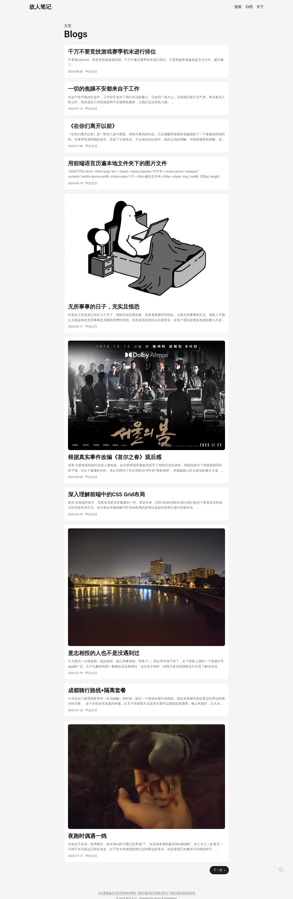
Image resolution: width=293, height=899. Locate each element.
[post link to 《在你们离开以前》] (146, 135)
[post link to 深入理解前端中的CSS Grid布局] (146, 504)
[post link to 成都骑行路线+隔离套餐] (146, 700)
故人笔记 (40, 7)
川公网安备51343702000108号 (117, 893)
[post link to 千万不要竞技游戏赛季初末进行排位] (146, 61)
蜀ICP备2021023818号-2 (153, 893)
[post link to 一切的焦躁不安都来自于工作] (146, 98)
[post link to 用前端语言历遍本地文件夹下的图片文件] (146, 173)
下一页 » (219, 870)
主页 (67, 26)
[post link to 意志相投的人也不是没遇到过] (146, 602)
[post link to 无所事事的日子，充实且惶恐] (146, 263)
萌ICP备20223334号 (182, 893)
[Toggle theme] (281, 869)
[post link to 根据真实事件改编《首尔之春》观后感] (146, 410)
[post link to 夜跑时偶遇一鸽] (146, 791)
